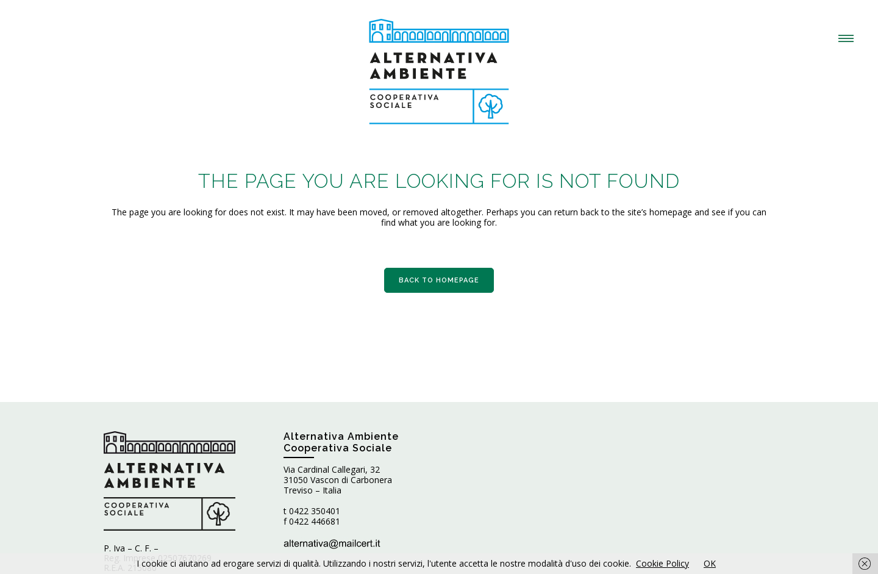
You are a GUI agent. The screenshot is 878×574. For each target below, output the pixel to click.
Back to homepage (439, 280)
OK (710, 563)
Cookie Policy (662, 563)
